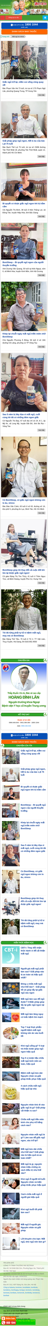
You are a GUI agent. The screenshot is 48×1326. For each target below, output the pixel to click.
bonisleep (36, 1290)
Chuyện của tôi (24, 746)
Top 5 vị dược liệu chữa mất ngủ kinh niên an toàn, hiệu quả (32, 1061)
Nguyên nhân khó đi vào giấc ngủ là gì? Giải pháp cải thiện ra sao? (33, 1108)
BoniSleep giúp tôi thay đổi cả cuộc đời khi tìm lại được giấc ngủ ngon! (33, 901)
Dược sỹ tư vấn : (24, 24)
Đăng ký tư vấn (14, 17)
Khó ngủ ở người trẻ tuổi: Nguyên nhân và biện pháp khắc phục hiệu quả (33, 1182)
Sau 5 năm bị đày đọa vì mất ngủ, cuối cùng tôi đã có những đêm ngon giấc (33, 848)
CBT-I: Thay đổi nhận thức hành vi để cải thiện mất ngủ (33, 951)
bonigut (22, 1290)
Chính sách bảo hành (11, 1316)
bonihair (6, 1295)
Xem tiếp (41, 95)
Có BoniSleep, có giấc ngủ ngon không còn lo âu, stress (32, 874)
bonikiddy (28, 1293)
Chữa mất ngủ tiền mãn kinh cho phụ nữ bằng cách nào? (32, 1122)
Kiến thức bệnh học (24, 943)
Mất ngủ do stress (18, 36)
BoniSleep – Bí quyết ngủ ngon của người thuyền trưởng (33, 808)
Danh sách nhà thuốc (24, 31)
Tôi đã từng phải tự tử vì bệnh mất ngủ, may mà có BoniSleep (32, 923)
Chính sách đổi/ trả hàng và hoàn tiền (16, 1319)
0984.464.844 (26, 726)
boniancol (36, 1293)
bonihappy (15, 1290)
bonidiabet (26, 1287)
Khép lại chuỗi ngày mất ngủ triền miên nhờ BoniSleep (33, 825)
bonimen (19, 1287)
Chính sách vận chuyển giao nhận (15, 1313)
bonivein (29, 1290)
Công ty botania (9, 1287)
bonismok (20, 1293)
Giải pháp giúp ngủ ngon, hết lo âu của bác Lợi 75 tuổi (33, 772)
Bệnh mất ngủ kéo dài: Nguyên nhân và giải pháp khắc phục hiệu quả (33, 1076)
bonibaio (13, 1293)
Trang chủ (5, 36)
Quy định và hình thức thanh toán (15, 1311)
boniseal (6, 1293)
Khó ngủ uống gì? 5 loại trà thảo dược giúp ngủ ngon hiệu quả (32, 1049)
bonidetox (6, 1290)
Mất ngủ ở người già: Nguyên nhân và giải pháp (31, 1227)
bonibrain (34, 1287)
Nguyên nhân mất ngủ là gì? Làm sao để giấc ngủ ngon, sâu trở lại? (33, 1137)
